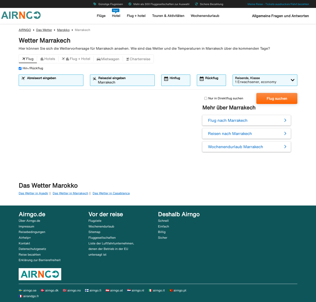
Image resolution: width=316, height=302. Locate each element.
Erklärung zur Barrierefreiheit (40, 260)
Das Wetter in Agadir (33, 193)
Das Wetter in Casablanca (111, 193)
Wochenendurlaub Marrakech (235, 147)
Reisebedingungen (32, 231)
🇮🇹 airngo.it (156, 290)
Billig (161, 231)
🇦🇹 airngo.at (114, 290)
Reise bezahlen (30, 254)
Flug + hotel (136, 15)
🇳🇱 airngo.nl (135, 290)
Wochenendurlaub (205, 15)
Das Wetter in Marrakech (70, 193)
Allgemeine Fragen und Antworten (280, 16)
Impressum (26, 226)
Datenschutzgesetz (32, 248)
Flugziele (94, 220)
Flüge (101, 15)
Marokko (63, 29)
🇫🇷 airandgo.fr (29, 296)
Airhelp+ (25, 237)
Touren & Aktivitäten (168, 15)
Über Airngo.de (29, 220)
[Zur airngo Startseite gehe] (21, 14)
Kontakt (24, 243)
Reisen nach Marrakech (230, 133)
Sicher (162, 237)
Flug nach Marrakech (228, 120)
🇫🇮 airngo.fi (93, 290)
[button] (28, 59)
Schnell (163, 220)
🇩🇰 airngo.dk (50, 290)
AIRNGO (25, 29)
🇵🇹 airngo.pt (177, 290)
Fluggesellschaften (102, 237)
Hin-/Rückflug (31, 68)
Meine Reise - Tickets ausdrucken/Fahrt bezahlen (278, 4)
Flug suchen (277, 98)
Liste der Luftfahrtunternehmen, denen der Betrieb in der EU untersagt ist (111, 249)
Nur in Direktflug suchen (223, 98)
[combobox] (54, 82)
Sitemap (94, 231)
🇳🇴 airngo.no (72, 290)
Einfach (163, 226)
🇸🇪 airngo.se (27, 290)
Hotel (116, 15)
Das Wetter (44, 29)
